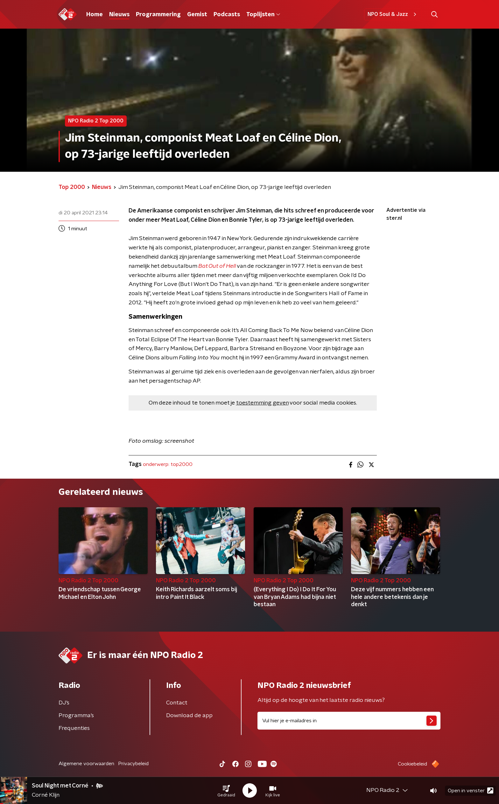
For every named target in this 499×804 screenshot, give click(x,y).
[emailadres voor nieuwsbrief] (348, 721)
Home (94, 14)
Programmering (158, 14)
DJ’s (64, 703)
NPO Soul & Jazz (393, 14)
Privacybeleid (133, 763)
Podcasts (227, 14)
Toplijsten (263, 14)
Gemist (197, 14)
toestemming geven (262, 403)
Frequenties (74, 728)
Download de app (189, 715)
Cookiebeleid (412, 763)
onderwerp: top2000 (168, 464)
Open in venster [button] (470, 790)
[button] (226, 790)
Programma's (76, 715)
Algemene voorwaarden (86, 763)
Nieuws (119, 14)
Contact (176, 703)
